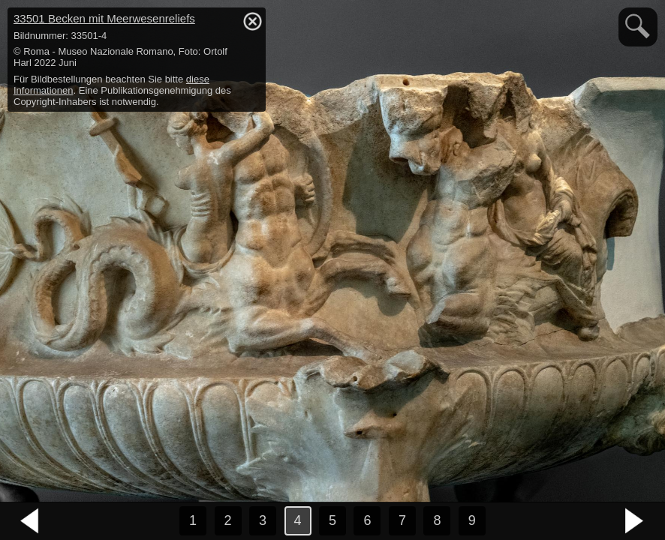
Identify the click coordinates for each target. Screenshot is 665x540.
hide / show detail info (252, 21)
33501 (104, 18)
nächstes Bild (635, 521)
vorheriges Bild (30, 521)
